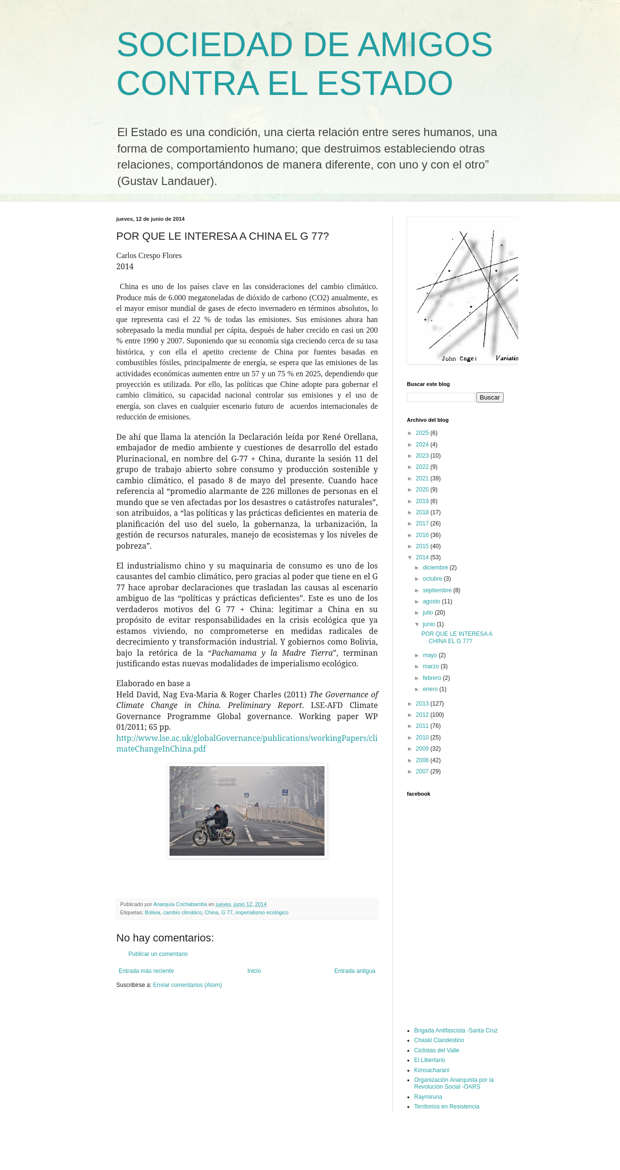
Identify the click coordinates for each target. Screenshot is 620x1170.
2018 (423, 512)
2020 (423, 489)
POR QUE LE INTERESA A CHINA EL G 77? (456, 637)
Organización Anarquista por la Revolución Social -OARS (454, 1083)
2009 (423, 748)
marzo (432, 666)
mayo (431, 655)
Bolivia (152, 912)
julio (429, 612)
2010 (423, 737)
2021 (423, 478)
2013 (423, 703)
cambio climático (182, 912)
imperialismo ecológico (261, 912)
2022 (423, 466)
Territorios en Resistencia (447, 1106)
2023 (423, 455)
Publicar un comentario (158, 954)
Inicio (254, 971)
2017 (423, 523)
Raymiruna (428, 1096)
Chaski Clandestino (439, 1040)
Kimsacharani (432, 1070)
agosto (432, 601)
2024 (423, 444)
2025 (423, 433)
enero (431, 689)
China (211, 912)
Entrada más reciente (146, 971)
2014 (423, 557)
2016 (423, 535)
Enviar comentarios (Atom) (187, 985)
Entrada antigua (354, 971)
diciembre (436, 567)
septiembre (438, 590)
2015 (423, 546)
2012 (423, 714)
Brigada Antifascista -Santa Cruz (456, 1030)
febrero (433, 678)
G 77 (226, 912)
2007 (423, 771)
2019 (423, 501)
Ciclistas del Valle (436, 1050)
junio (430, 624)
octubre (433, 578)
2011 (423, 726)
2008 (423, 760)
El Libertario (429, 1060)
